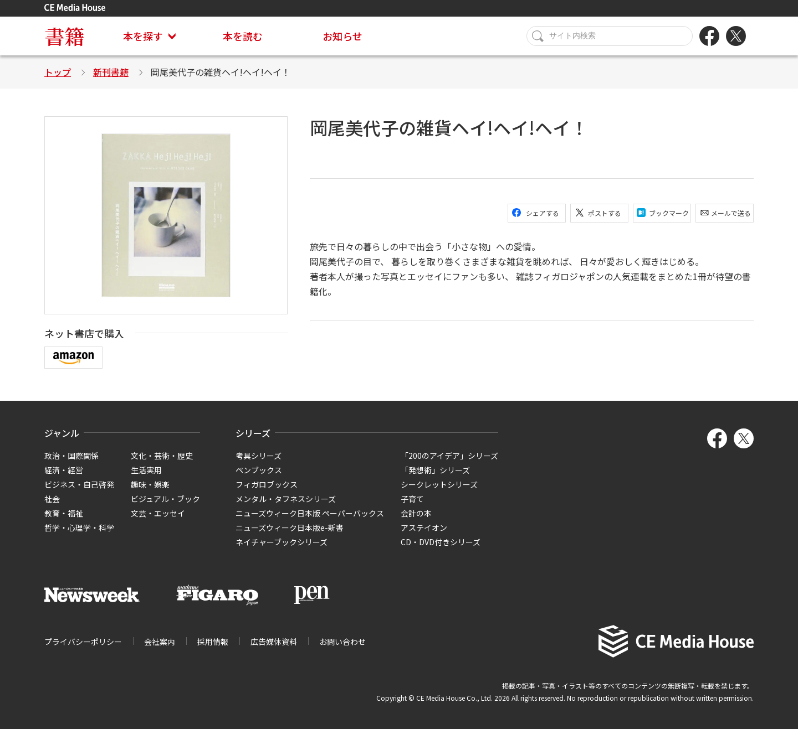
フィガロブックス (267, 484)
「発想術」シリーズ (435, 469)
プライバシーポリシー (83, 641)
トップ (57, 72)
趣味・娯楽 (150, 484)
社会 (52, 498)
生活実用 (146, 469)
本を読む (243, 36)
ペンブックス (259, 469)
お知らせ (342, 36)
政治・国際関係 (71, 455)
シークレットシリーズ (439, 484)
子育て (412, 498)
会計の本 (416, 513)
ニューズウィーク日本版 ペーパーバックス (310, 513)
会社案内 (159, 641)
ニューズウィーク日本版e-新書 (290, 527)
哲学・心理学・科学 (79, 527)
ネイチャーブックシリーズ (282, 541)
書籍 (64, 36)
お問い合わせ (342, 641)
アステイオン (424, 527)
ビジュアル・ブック (165, 498)
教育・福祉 (63, 513)
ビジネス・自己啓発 (79, 484)
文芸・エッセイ (158, 513)
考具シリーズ (259, 455)
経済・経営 (63, 469)
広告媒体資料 (273, 641)
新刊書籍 (111, 72)
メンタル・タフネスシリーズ (286, 498)
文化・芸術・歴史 (162, 455)
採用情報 (212, 641)
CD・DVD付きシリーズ (440, 541)
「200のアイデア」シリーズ (449, 455)
